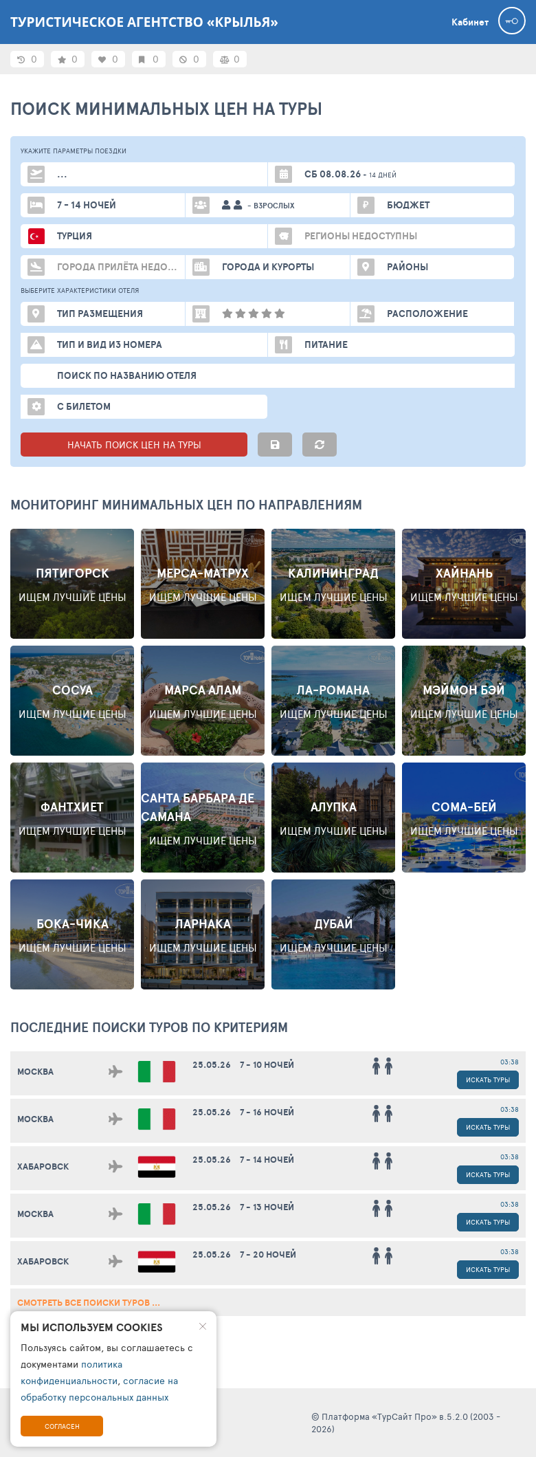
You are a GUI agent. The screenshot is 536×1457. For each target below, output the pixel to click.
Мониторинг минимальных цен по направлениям (186, 504)
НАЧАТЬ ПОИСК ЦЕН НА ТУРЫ (134, 444)
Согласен (62, 1426)
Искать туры (488, 1079)
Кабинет (470, 22)
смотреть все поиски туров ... (88, 1302)
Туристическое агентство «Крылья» (144, 22)
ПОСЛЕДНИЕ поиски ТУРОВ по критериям (149, 1027)
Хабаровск (43, 1166)
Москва (35, 1071)
